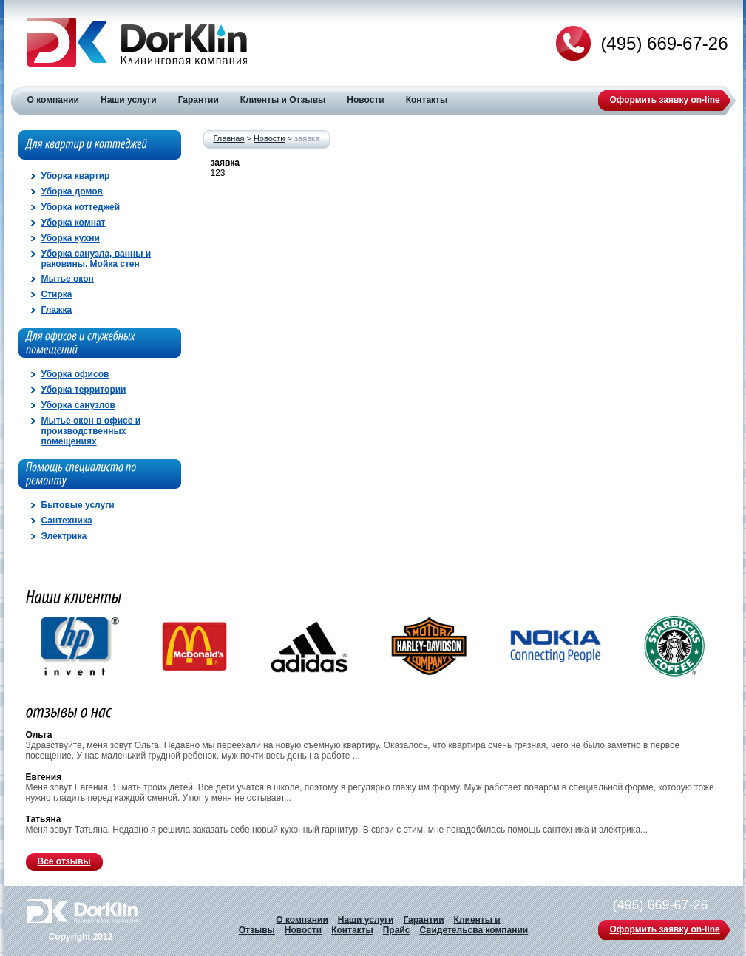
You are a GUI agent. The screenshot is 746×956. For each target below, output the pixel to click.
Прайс (396, 930)
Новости (269, 138)
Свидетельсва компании (473, 930)
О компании (302, 920)
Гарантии (423, 920)
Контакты (352, 930)
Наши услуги (366, 920)
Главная (229, 138)
